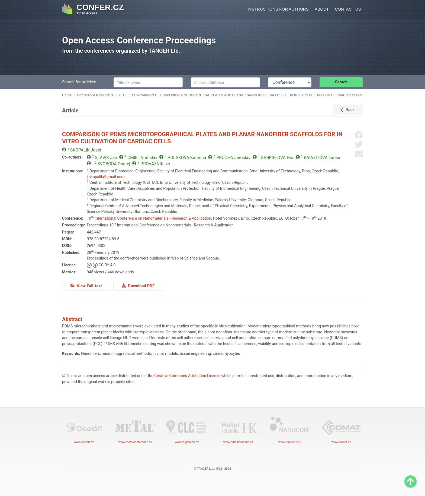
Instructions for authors (278, 9)
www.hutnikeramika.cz (238, 430)
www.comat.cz (341, 430)
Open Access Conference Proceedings (139, 40)
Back (350, 109)
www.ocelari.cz (84, 430)
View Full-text (86, 285)
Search (341, 82)
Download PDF (138, 285)
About (322, 9)
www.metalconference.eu (135, 430)
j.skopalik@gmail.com (106, 177)
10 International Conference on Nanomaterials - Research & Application (149, 218)
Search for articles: (79, 82)
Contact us (348, 9)
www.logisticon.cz (186, 430)
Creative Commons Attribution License (187, 376)
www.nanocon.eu (289, 430)
